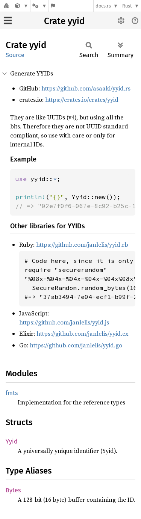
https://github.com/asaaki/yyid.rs (85, 88)
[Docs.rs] (6, 6)
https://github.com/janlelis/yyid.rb (82, 244)
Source (15, 55)
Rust (127, 6)
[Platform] (39, 6)
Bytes (13, 490)
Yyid (12, 441)
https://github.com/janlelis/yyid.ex (82, 333)
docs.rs (103, 6)
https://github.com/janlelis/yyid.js (64, 322)
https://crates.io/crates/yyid (81, 99)
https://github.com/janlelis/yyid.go (76, 345)
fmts (12, 393)
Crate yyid (64, 21)
